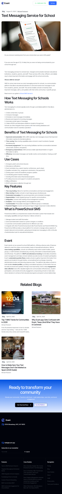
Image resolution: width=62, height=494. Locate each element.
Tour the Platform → (40, 405)
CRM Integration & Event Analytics (10, 474)
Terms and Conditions (53, 484)
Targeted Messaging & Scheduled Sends (10, 470)
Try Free (53, 3)
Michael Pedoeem (22, 11)
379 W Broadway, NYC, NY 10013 (15, 424)
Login (48, 478)
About (48, 475)
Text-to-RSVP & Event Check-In (10, 466)
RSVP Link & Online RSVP (8, 483)
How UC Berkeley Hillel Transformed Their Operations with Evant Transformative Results (33, 472)
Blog (48, 469)
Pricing (49, 466)
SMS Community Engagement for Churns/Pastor (10, 487)
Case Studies (50, 472)
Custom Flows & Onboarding (9, 480)
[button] (59, 3)
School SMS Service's (26, 93)
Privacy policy (50, 481)
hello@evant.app (10, 443)
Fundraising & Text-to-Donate (9, 477)
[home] (6, 3)
